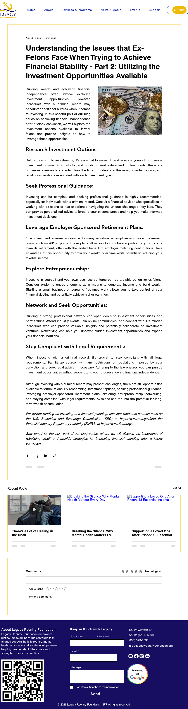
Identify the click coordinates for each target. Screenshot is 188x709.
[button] (48, 9)
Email (73, 651)
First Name (76, 636)
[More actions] (160, 38)
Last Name (103, 636)
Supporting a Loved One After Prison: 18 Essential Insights (152, 533)
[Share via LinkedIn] (45, 456)
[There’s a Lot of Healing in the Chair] (34, 510)
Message (75, 667)
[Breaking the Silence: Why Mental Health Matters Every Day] (94, 510)
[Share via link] (54, 456)
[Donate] (179, 10)
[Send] (95, 694)
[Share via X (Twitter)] (36, 456)
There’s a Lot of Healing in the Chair (32, 533)
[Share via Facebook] (27, 456)
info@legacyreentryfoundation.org (150, 645)
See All (177, 487)
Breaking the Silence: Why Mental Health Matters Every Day (94, 533)
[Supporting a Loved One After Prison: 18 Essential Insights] (154, 510)
